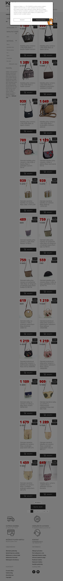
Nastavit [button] (22, 19)
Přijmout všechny (40, 19)
